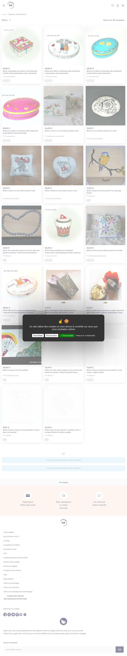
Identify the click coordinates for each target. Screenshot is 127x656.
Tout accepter (67, 335)
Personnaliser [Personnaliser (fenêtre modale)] (51, 335)
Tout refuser (38, 335)
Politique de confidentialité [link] (85, 335)
